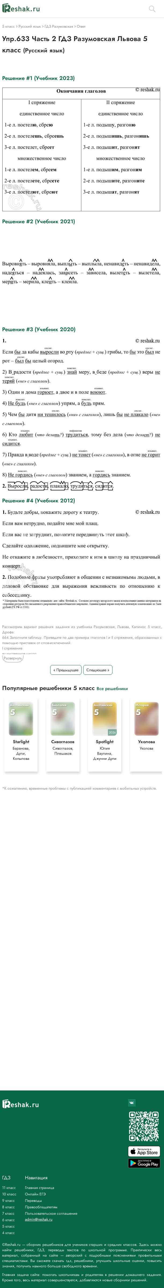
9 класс (8, 1200)
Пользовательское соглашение (51, 1213)
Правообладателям (41, 1207)
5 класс (8, 1226)
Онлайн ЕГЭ (35, 1194)
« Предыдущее (65, 670)
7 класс (8, 1213)
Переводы (33, 1200)
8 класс (8, 1207)
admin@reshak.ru (38, 1219)
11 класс (9, 1187)
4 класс (8, 1232)
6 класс (8, 1220)
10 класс (9, 1194)
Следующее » (97, 670)
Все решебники (112, 688)
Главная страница (39, 1187)
